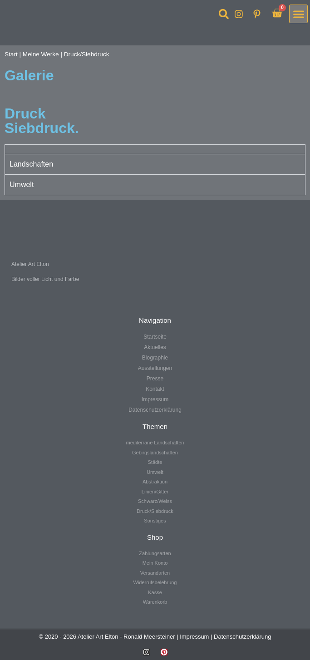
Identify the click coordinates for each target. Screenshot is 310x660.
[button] (224, 14)
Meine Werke (41, 54)
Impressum (194, 636)
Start (11, 54)
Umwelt (22, 184)
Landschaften (31, 164)
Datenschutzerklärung (242, 636)
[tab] (155, 149)
